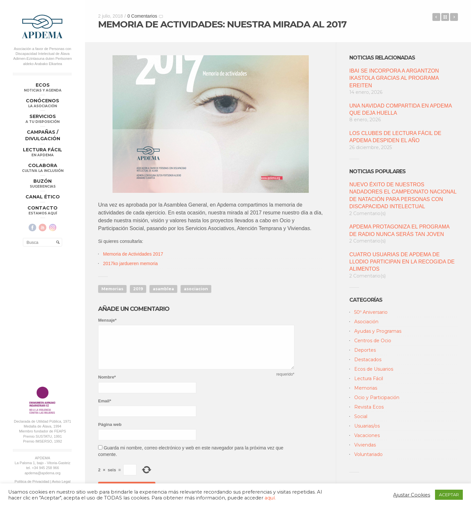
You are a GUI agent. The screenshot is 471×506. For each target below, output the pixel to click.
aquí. (270, 498)
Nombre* (107, 377)
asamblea (163, 288)
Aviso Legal (61, 481)
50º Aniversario (371, 312)
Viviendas (365, 445)
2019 (138, 288)
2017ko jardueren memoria (131, 263)
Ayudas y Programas (377, 331)
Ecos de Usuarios (373, 369)
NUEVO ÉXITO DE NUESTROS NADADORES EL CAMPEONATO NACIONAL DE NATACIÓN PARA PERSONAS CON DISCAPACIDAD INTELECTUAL (402, 195)
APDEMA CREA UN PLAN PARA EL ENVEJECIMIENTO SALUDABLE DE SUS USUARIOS (454, 17)
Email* (104, 400)
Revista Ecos (369, 407)
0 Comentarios (142, 16)
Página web (110, 424)
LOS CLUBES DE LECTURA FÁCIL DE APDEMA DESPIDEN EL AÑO (395, 136)
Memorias (112, 288)
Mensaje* (107, 320)
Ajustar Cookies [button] (411, 495)
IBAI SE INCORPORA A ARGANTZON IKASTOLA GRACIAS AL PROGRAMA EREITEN (394, 78)
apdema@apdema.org (43, 473)
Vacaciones (367, 435)
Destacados (367, 360)
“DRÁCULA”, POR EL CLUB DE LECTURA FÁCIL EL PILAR (436, 17)
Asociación (366, 322)
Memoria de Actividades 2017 (133, 254)
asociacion (196, 288)
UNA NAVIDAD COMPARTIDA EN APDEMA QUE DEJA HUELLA (400, 109)
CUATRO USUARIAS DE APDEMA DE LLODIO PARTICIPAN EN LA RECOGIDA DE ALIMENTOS (402, 262)
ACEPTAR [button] (449, 494)
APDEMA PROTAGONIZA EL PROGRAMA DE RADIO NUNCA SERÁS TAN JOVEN (399, 230)
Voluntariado (368, 454)
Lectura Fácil (368, 378)
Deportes (365, 350)
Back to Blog (445, 17)
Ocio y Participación (376, 397)
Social (360, 416)
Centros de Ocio (372, 341)
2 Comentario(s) (367, 213)
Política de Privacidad (32, 481)
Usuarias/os (367, 426)
